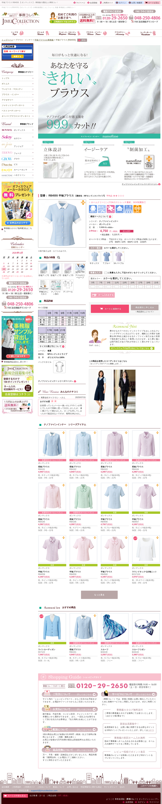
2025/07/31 (80, 397)
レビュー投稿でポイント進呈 (129, 751)
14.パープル (119, 263)
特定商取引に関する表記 (91, 787)
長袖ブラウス (44, 467)
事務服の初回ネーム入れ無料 (129, 737)
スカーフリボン (138, 649)
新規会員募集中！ (129, 723)
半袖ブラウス (106, 519)
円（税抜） (109, 227)
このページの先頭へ (149, 786)
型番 (42, 195)
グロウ (11, 158)
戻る (82, 40)
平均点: (115, 196)
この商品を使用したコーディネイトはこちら (108, 361)
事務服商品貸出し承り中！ (16, 362)
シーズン (42, 351)
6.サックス (94, 263)
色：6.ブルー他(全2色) (110, 658)
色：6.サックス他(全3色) (48, 475)
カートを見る (153, 3)
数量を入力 (96, 273)
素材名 (41, 354)
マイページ (80, 3)
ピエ (10, 164)
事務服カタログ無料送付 (130, 709)
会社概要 (5, 787)
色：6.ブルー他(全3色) (79, 475)
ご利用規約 (16, 787)
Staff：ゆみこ (94, 345)
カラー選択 (96, 248)
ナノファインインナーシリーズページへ (140, 184)
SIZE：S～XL (44, 661)
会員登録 (93, 3)
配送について (58, 787)
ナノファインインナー (108, 221)
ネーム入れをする (105, 295)
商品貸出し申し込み (144, 307)
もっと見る (99, 595)
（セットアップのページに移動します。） (105, 364)
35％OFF (126, 231)
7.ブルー (106, 263)
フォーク (11, 152)
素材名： (80, 196)
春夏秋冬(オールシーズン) (52, 460)
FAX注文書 (24, 790)
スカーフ (104, 649)
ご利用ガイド (107, 3)
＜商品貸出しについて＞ (144, 312)
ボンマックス (13, 130)
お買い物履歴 (137, 3)
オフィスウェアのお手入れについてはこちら (130, 348)
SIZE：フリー (107, 661)
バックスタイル (44, 362)
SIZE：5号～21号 (45, 478)
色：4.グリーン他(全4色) (80, 528)
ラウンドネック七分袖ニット (144, 572)
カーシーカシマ (14, 170)
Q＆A (122, 787)
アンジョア (12, 145)
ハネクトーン (13, 175)
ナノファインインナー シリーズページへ (55, 381)
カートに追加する (113, 309)
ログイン (122, 3)
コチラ (151, 730)
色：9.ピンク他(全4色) (110, 475)
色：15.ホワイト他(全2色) (143, 580)
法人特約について (9, 790)
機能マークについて (99, 216)
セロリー (11, 137)
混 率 (41, 357)
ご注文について (44, 787)
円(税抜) (46, 472)
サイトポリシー (110, 787)
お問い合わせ (72, 787)
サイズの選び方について (51, 346)
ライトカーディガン (46, 649)
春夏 (115, 513)
